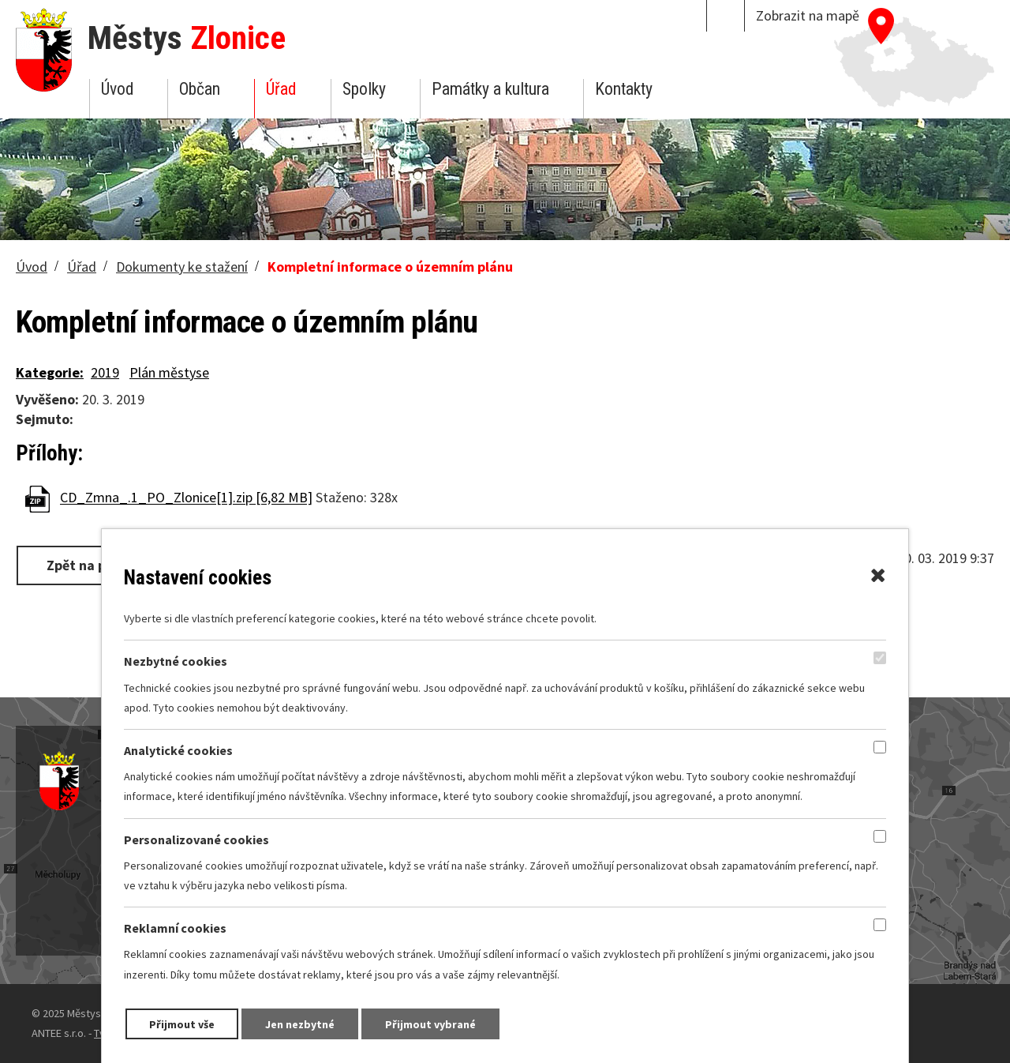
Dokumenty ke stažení (182, 266)
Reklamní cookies (175, 929)
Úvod (117, 89)
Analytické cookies (178, 750)
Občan (199, 89)
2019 (105, 372)
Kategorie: (50, 372)
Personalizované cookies (196, 839)
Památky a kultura (490, 89)
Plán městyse (169, 372)
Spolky (364, 89)
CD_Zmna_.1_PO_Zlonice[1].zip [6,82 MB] (186, 498)
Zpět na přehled (97, 565)
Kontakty (624, 89)
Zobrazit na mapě (807, 15)
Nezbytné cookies (175, 662)
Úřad (281, 89)
